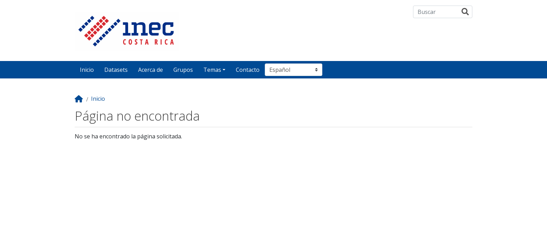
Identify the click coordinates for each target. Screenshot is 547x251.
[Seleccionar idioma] (293, 69)
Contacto (248, 70)
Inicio (87, 70)
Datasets (116, 70)
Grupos (183, 70)
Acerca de (150, 70)
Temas (212, 70)
